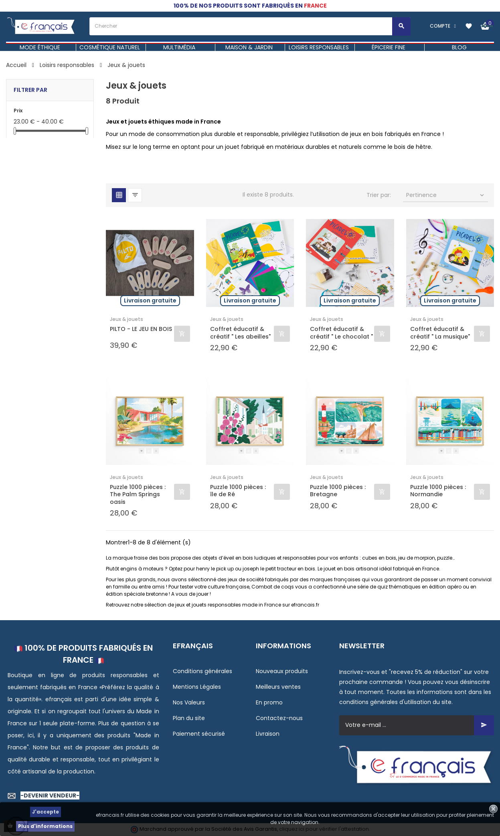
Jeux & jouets (126, 319)
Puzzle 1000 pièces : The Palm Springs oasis (138, 494)
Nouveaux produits (282, 671)
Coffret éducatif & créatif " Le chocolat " (341, 332)
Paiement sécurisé (199, 734)
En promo (269, 702)
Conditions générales (202, 671)
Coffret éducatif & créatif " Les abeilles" (240, 332)
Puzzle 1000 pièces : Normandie (438, 490)
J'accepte (45, 811)
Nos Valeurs (189, 702)
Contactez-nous (279, 718)
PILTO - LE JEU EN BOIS (141, 329)
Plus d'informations (45, 826)
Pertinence (446, 195)
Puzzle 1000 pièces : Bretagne (338, 490)
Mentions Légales (197, 687)
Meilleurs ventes (278, 687)
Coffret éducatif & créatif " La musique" (440, 332)
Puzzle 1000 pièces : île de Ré (238, 490)
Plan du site (189, 718)
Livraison (267, 734)
